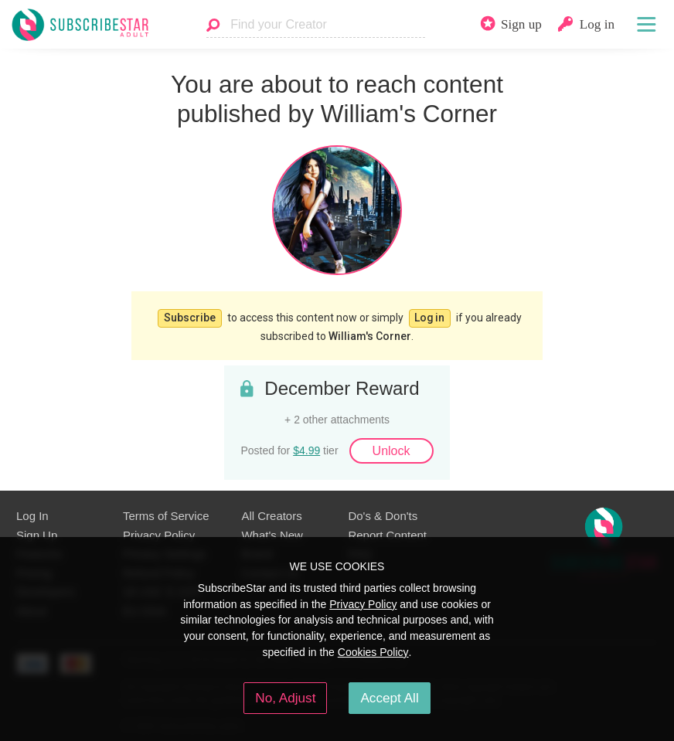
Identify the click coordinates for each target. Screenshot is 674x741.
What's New (271, 532)
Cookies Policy (373, 652)
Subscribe (189, 316)
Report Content (387, 532)
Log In (32, 513)
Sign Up (36, 532)
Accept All (389, 697)
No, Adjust (285, 697)
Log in (429, 316)
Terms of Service (166, 513)
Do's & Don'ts (382, 513)
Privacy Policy (159, 532)
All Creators (271, 513)
